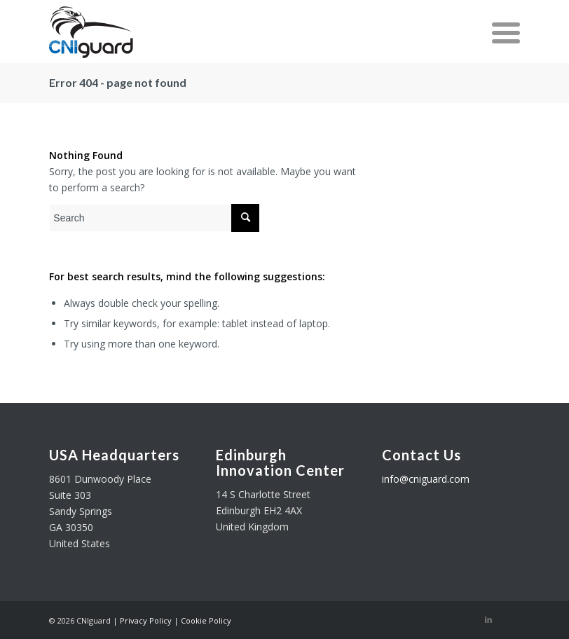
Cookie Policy (206, 620)
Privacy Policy (146, 620)
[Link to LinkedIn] (488, 619)
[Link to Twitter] (509, 619)
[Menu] (499, 31)
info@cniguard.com (425, 479)
